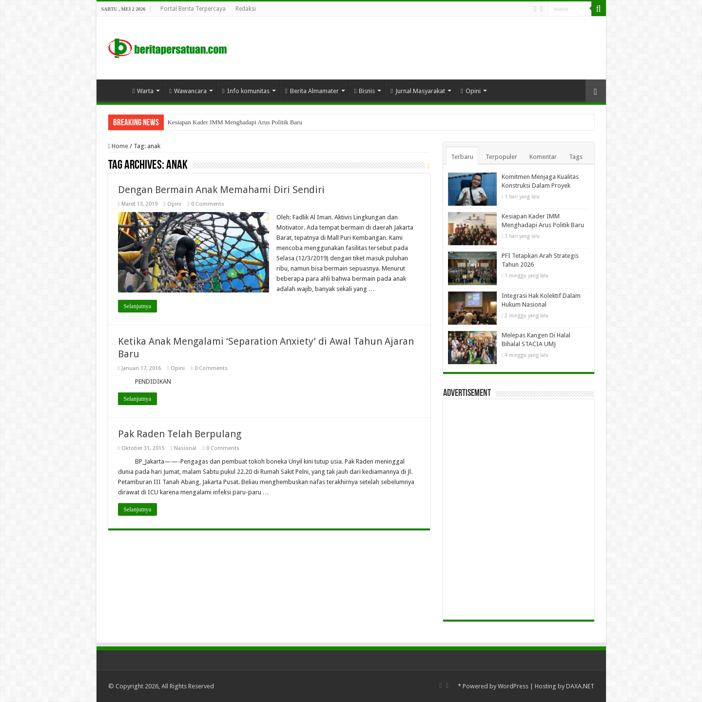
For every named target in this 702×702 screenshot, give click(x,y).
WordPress (513, 686)
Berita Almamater (312, 91)
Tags (576, 156)
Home (114, 89)
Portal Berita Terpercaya (193, 8)
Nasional (185, 448)
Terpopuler (501, 156)
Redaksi (245, 8)
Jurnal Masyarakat (417, 91)
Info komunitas (246, 91)
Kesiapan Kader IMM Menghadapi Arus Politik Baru (235, 122)
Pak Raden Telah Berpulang (179, 434)
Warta (143, 91)
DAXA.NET (580, 686)
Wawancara (188, 91)
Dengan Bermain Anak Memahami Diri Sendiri (221, 189)
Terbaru (462, 156)
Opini (471, 91)
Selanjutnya (138, 306)
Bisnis (364, 91)
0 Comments (207, 204)
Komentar (543, 156)
